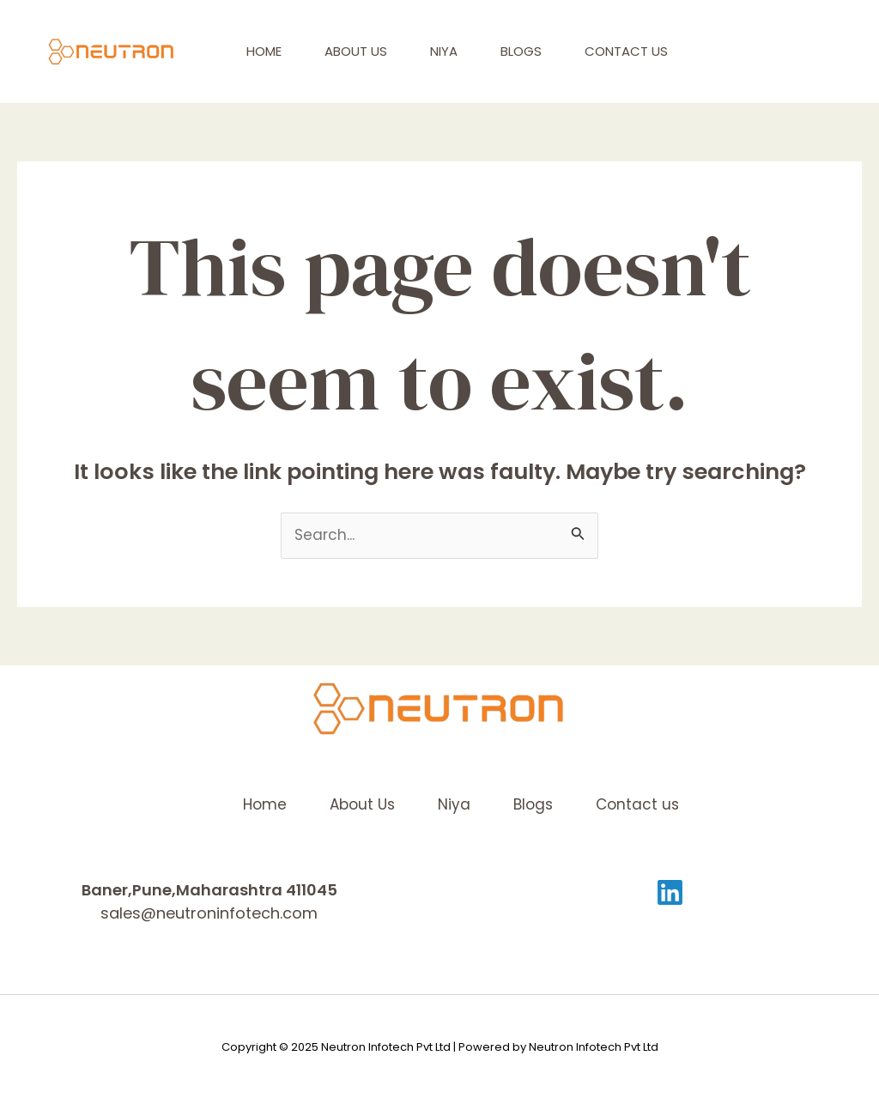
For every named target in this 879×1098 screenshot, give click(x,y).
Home (264, 51)
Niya (444, 51)
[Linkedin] (670, 892)
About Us (355, 51)
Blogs (521, 51)
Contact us (626, 51)
